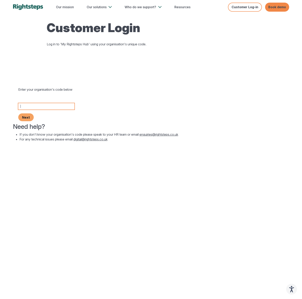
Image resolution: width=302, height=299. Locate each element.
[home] (28, 7)
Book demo (277, 7)
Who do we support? (140, 7)
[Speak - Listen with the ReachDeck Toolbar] (291, 289)
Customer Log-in (245, 7)
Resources (182, 7)
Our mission (65, 7)
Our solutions (97, 7)
